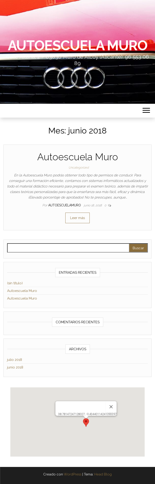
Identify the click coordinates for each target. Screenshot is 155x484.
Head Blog (103, 474)
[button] (86, 422)
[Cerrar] (111, 406)
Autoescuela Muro (77, 157)
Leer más (77, 218)
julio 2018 (14, 360)
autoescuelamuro (65, 205)
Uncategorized (79, 167)
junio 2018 (15, 367)
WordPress (72, 474)
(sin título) (15, 283)
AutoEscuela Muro (77, 45)
